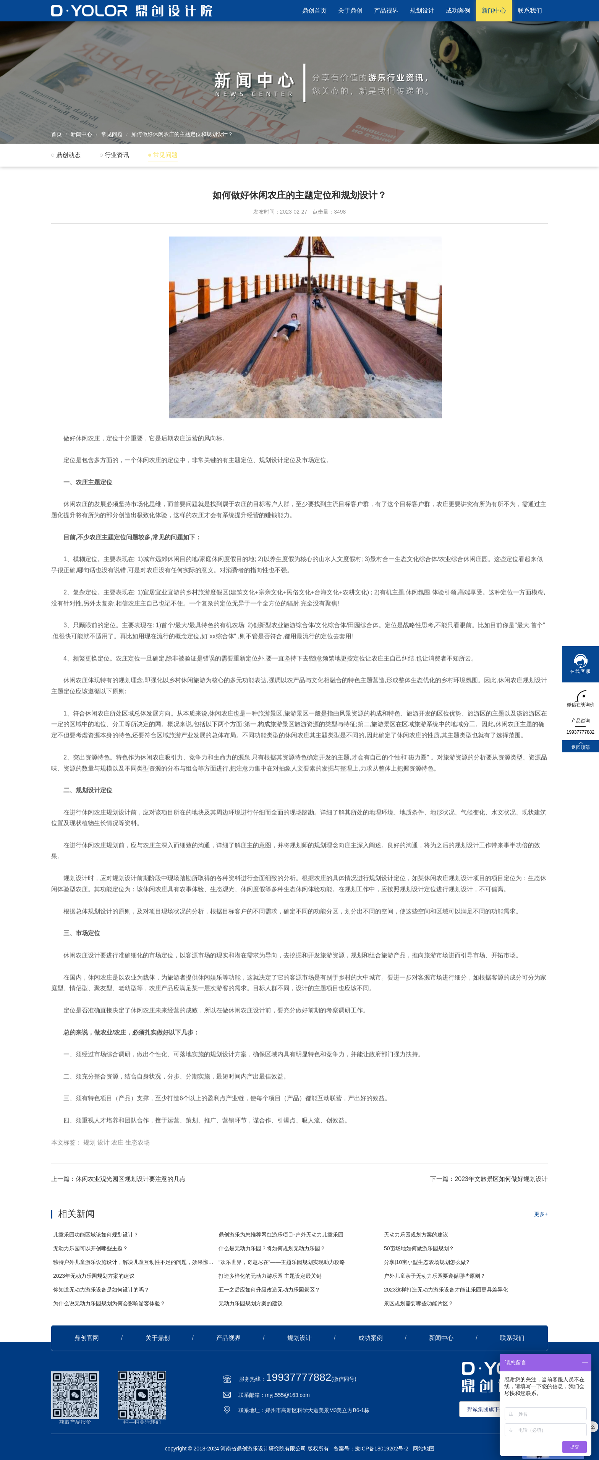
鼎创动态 (68, 155)
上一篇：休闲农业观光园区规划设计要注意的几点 (118, 1217)
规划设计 (422, 10)
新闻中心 (494, 10)
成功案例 (458, 10)
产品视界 (386, 10)
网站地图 (423, 1448)
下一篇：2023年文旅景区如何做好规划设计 (489, 1217)
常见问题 (112, 134)
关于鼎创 (350, 10)
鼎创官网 (86, 1375)
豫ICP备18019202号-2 (381, 1448)
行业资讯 (117, 155)
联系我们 (530, 10)
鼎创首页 (314, 10)
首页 (56, 134)
